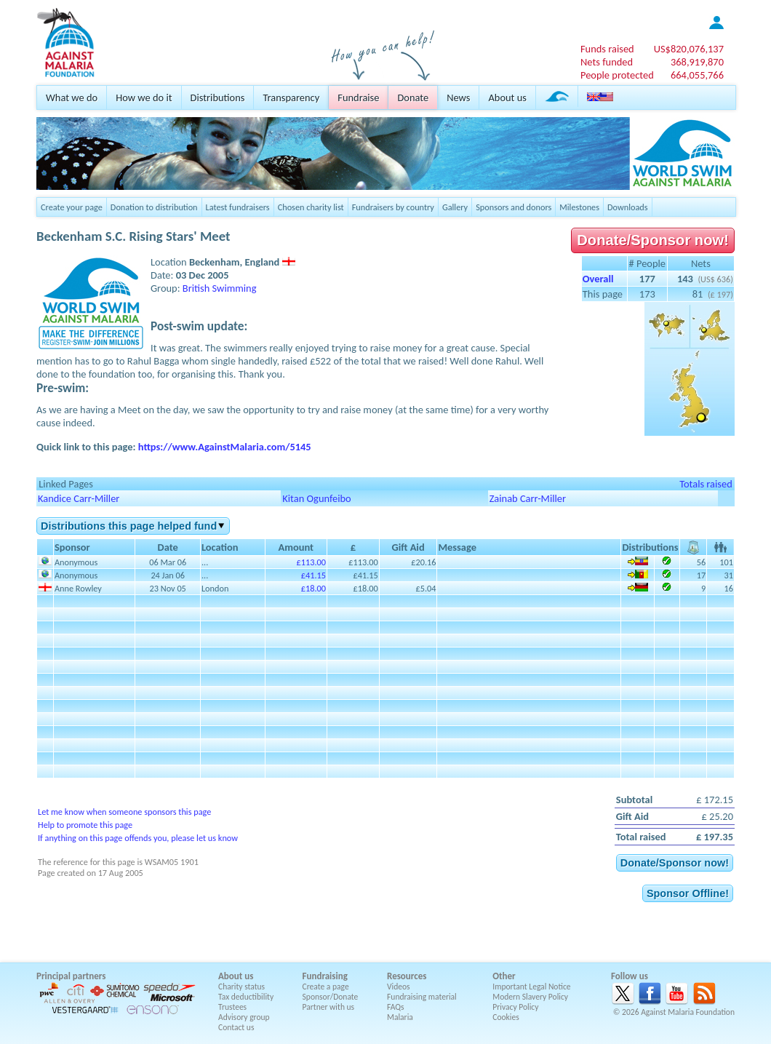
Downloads (627, 207)
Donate (412, 97)
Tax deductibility (245, 997)
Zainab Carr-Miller (528, 498)
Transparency (291, 97)
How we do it (144, 97)
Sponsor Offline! (688, 893)
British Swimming (220, 288)
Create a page (326, 986)
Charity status (241, 986)
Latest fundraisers (238, 207)
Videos (398, 986)
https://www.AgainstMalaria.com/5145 (224, 446)
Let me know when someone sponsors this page (124, 811)
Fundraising (325, 976)
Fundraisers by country (393, 207)
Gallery (455, 207)
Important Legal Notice (531, 986)
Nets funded (606, 61)
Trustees (232, 1007)
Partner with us (329, 1007)
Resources (406, 976)
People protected (617, 74)
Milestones (579, 207)
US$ (689, 48)
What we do (71, 97)
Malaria (400, 1017)
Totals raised (705, 483)
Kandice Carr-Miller (78, 498)
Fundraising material (422, 997)
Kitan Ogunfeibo (316, 498)
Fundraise (358, 97)
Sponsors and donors (513, 207)
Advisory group (244, 1017)
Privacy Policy (515, 1007)
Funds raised (607, 48)
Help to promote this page (85, 824)
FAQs (395, 1007)
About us (507, 97)
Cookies (505, 1017)
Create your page (72, 207)
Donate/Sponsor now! (653, 240)
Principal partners (70, 976)
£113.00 (311, 562)
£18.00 (313, 588)
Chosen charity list (311, 207)
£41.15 (313, 575)
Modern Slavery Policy (530, 997)
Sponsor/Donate (331, 997)
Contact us (236, 1027)
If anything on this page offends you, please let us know (138, 837)
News (458, 97)
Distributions (218, 97)
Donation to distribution (154, 207)
